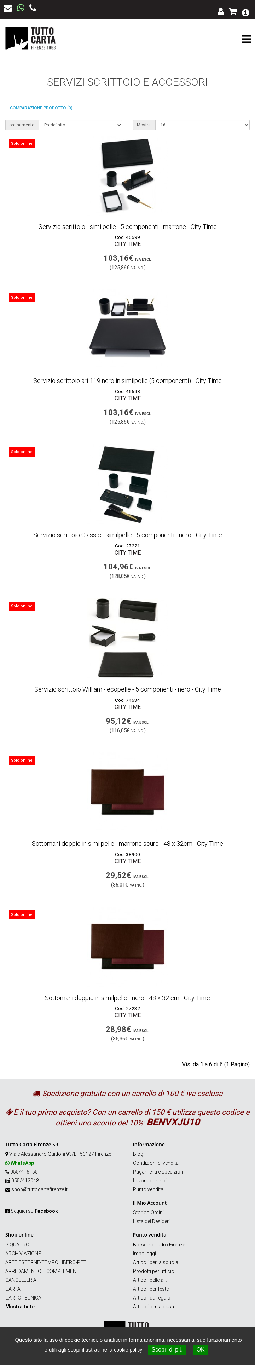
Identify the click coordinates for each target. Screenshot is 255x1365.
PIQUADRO (17, 1245)
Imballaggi (144, 1253)
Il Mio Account (150, 1202)
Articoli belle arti (150, 1280)
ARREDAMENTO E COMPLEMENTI (43, 1271)
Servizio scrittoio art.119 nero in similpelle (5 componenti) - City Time (127, 380)
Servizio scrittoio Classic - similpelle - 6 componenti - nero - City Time (127, 535)
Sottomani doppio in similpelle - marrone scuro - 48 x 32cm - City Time (127, 843)
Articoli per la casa (153, 1306)
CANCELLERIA (20, 1280)
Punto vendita (148, 1189)
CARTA (13, 1289)
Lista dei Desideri (151, 1221)
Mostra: (144, 124)
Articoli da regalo (151, 1298)
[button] (246, 12)
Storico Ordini (148, 1212)
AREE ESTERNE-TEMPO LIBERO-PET (45, 1262)
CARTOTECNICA (23, 1298)
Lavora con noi (150, 1180)
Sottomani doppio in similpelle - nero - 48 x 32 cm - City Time (127, 998)
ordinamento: (22, 124)
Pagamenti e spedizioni (158, 1172)
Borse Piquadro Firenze (159, 1245)
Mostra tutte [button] (20, 1306)
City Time (128, 244)
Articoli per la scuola (155, 1262)
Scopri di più (167, 1350)
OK (200, 1350)
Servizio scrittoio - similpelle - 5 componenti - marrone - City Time (128, 226)
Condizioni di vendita (156, 1163)
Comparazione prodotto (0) (41, 107)
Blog (138, 1154)
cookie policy (128, 1350)
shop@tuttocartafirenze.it (39, 1189)
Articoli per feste (151, 1289)
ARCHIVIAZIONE (23, 1253)
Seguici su (34, 1211)
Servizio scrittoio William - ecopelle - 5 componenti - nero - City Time (127, 689)
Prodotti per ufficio (153, 1271)
